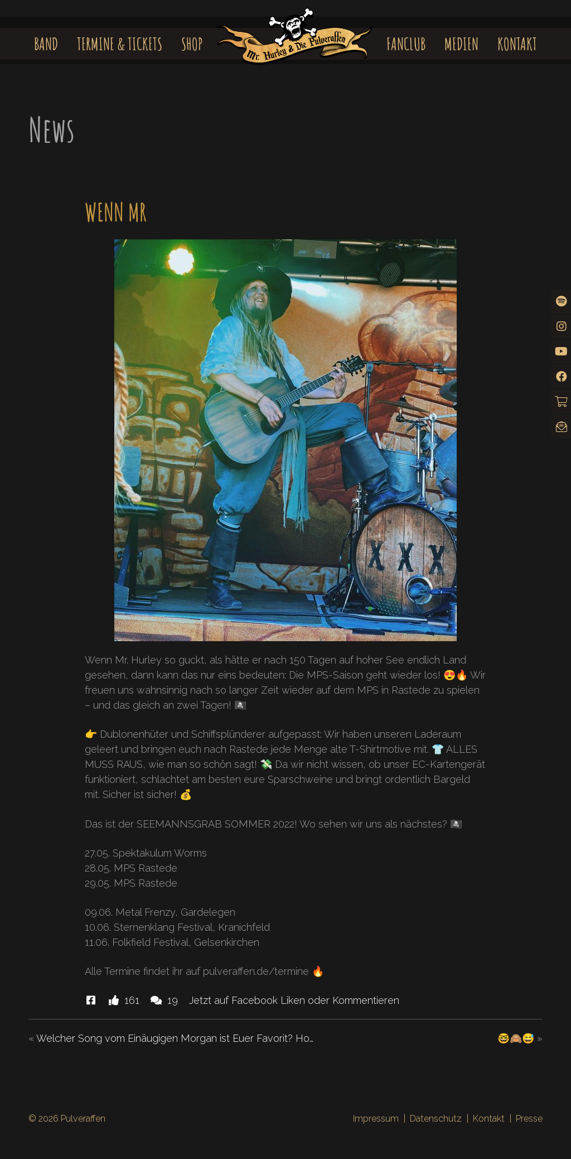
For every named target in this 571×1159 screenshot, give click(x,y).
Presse (529, 1118)
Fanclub (405, 43)
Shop (192, 43)
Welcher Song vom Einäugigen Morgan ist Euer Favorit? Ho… (174, 1038)
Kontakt (517, 43)
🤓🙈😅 (515, 1038)
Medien (461, 43)
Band (46, 43)
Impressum (376, 1118)
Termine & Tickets (119, 43)
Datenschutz (436, 1118)
